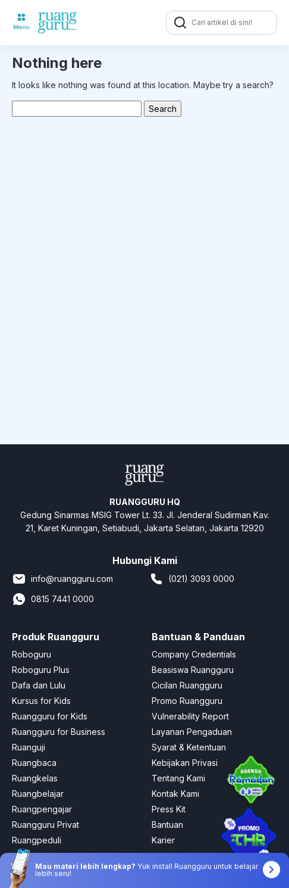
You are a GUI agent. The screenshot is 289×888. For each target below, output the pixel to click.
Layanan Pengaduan (192, 732)
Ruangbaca (34, 763)
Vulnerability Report (190, 716)
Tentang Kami (178, 778)
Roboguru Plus (41, 670)
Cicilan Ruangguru (187, 685)
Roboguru (31, 654)
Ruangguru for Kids (49, 716)
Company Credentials (194, 654)
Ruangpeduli (36, 840)
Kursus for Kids (41, 701)
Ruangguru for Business (58, 732)
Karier (163, 840)
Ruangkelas (35, 778)
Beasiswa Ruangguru (193, 670)
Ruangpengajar (42, 809)
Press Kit (169, 809)
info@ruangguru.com (62, 579)
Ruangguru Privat (45, 825)
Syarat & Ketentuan (189, 747)
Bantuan (167, 825)
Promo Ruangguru (187, 701)
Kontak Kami (175, 794)
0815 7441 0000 (53, 599)
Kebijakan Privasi (185, 763)
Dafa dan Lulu (38, 685)
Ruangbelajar (38, 794)
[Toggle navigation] (21, 22)
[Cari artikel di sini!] (232, 23)
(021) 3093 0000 (191, 579)
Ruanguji (28, 747)
